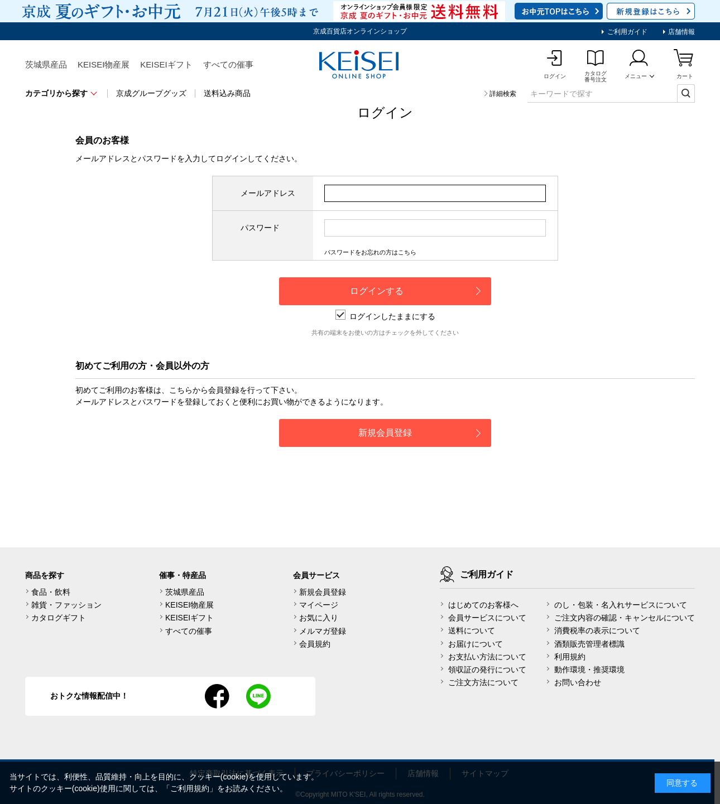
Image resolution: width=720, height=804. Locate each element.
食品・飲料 (50, 592)
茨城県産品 (46, 64)
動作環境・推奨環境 (589, 669)
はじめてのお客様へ (483, 604)
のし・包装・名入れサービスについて (620, 604)
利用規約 (569, 656)
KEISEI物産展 (103, 64)
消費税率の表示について (597, 630)
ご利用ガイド (626, 32)
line (258, 696)
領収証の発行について (487, 669)
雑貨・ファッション (66, 604)
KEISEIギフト (166, 64)
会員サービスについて (487, 617)
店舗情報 (680, 32)
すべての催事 (228, 64)
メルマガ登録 (322, 631)
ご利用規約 (189, 788)
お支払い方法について (487, 656)
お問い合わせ (577, 682)
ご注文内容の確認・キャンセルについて (624, 617)
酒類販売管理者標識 (589, 643)
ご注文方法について (483, 682)
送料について (471, 630)
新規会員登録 (322, 592)
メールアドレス (268, 193)
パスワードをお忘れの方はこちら (370, 252)
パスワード (260, 227)
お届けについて (475, 643)
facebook (217, 696)
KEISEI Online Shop (360, 65)
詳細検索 (502, 94)
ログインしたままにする (385, 316)
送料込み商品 (227, 93)
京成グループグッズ (151, 93)
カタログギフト (58, 617)
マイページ (318, 604)
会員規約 (314, 643)
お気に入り (318, 617)
